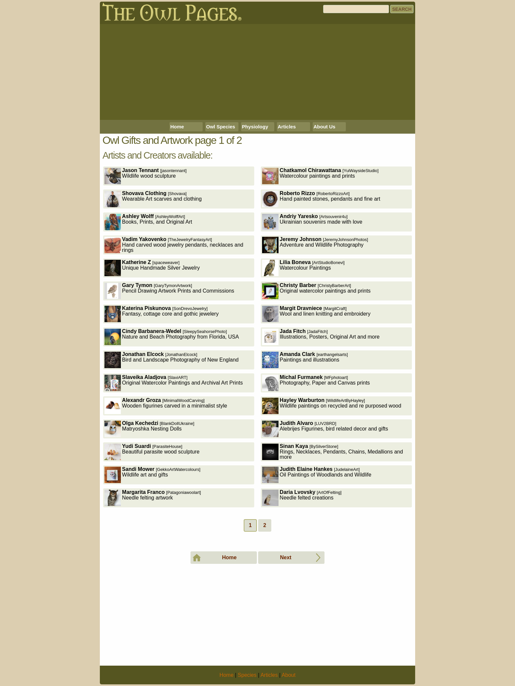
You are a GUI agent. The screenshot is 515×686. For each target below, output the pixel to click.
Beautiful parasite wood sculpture (152, 451)
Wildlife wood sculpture (145, 175)
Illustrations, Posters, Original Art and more (321, 336)
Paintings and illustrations (305, 359)
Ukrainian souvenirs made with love (312, 221)
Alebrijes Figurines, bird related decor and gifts (325, 428)
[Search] (356, 9)
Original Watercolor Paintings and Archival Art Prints (173, 382)
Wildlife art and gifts (152, 474)
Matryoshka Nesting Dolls (149, 428)
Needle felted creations (302, 497)
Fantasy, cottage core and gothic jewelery (161, 313)
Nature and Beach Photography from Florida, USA (171, 336)
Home (177, 126)
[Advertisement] (257, 72)
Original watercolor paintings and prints (316, 290)
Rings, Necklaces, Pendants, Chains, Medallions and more (332, 451)
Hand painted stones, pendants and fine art (321, 198)
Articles (287, 126)
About (289, 675)
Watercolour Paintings (303, 267)
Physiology (255, 126)
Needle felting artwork (152, 497)
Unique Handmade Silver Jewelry (152, 267)
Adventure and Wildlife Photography (315, 244)
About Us (325, 126)
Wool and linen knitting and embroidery (316, 313)
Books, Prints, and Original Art (148, 221)
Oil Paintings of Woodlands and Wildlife (316, 474)
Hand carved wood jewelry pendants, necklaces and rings (173, 244)
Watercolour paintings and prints (320, 175)
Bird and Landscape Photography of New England (171, 359)
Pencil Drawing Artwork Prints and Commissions (169, 290)
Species (247, 675)
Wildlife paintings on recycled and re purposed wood (331, 405)
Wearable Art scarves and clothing (153, 198)
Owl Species (220, 126)
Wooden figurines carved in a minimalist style (165, 405)
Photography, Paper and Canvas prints (316, 382)
